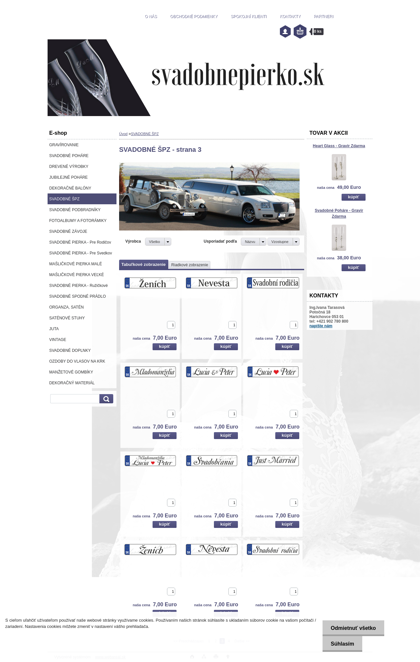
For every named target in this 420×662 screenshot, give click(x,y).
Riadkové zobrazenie (189, 265)
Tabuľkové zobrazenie (143, 264)
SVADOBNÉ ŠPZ (64, 199)
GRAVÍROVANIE (64, 145)
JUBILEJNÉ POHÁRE (68, 177)
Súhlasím (342, 644)
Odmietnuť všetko (353, 628)
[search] (105, 399)
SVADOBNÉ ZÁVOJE (68, 231)
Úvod (123, 134)
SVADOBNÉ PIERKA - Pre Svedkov (80, 253)
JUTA (54, 329)
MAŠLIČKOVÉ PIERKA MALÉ (75, 264)
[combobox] (253, 242)
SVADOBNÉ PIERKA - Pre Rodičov (80, 242)
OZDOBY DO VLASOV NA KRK (77, 361)
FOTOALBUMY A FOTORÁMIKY (78, 220)
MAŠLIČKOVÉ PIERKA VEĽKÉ (76, 274)
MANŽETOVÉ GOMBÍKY (71, 372)
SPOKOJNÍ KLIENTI (248, 16)
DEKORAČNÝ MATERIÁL (71, 383)
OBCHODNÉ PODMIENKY (194, 16)
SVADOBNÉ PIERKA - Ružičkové (78, 285)
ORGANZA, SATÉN (66, 307)
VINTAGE (57, 339)
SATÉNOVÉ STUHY (67, 318)
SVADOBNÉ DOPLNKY (70, 350)
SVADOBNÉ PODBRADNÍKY (74, 210)
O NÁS (151, 16)
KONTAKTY (290, 16)
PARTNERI (323, 16)
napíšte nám (320, 326)
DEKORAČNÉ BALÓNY (70, 188)
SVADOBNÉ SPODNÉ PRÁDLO (77, 296)
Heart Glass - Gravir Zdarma (339, 146)
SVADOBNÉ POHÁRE (69, 155)
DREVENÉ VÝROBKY (68, 166)
